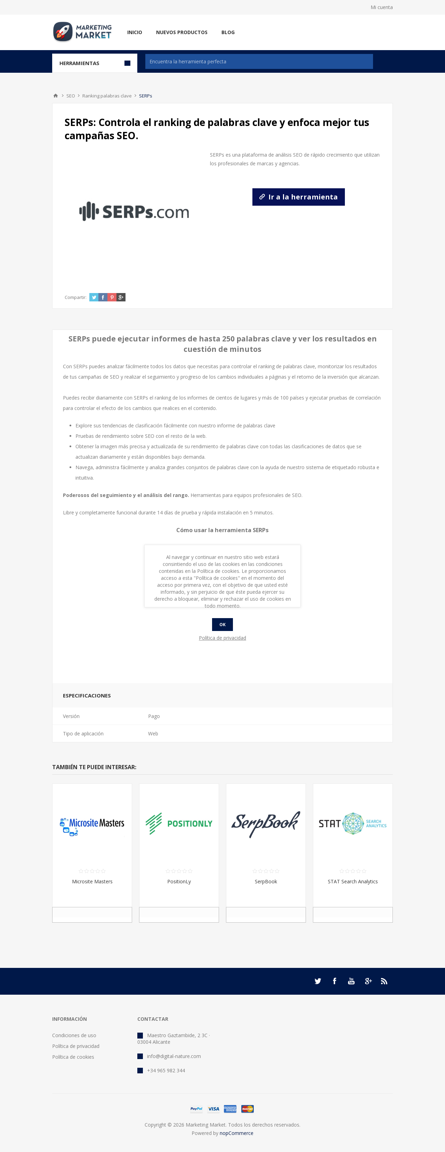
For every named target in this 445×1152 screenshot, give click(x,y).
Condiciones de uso (74, 1035)
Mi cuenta (382, 7)
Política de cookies (73, 1057)
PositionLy (179, 881)
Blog (228, 32)
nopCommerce (236, 1133)
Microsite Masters (92, 881)
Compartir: (76, 297)
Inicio (134, 32)
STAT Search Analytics (353, 881)
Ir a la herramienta (298, 197)
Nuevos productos (182, 32)
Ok (222, 625)
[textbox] (259, 61)
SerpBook (266, 881)
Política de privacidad (75, 1046)
